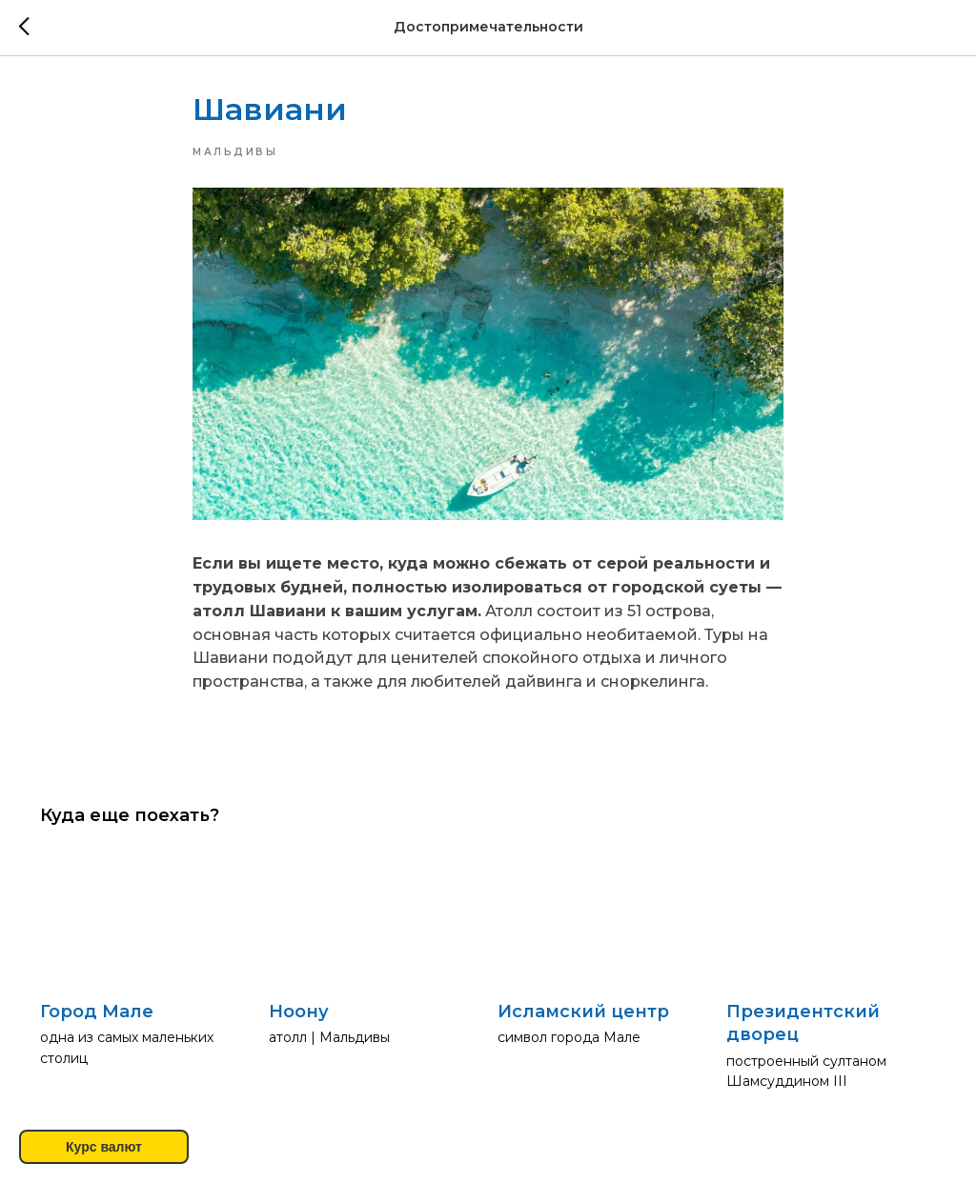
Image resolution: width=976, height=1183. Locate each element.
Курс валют (104, 1146)
